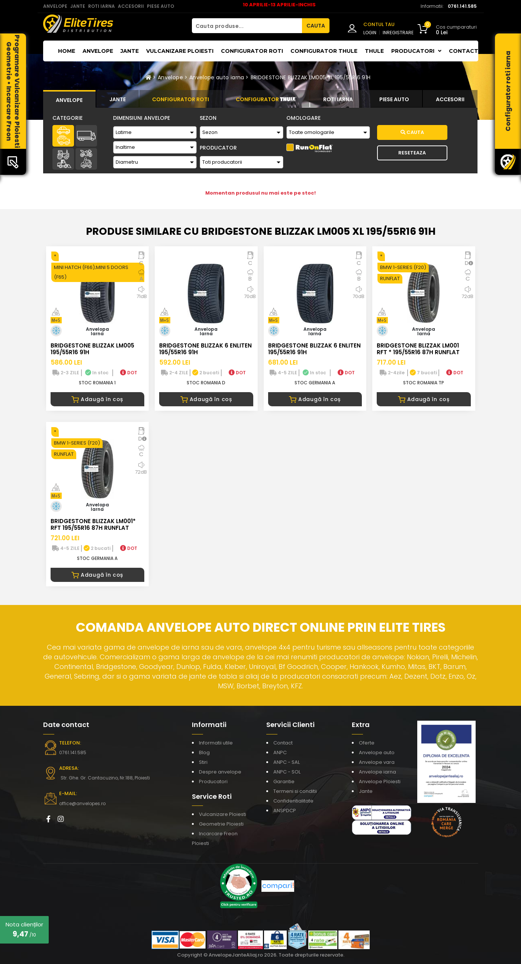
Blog (204, 752)
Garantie (284, 781)
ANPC (280, 752)
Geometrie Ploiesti (221, 823)
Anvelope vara (377, 762)
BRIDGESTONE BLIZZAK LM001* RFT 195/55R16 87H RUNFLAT (93, 524)
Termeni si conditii (295, 791)
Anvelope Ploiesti (380, 781)
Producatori (213, 781)
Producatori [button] (416, 51)
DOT (128, 372)
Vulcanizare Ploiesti (179, 51)
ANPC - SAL (286, 762)
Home (66, 51)
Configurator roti (252, 51)
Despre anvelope (220, 771)
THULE (374, 51)
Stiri (203, 762)
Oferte (366, 742)
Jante (129, 51)
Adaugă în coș (97, 399)
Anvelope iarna (377, 771)
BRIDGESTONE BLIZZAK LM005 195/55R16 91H (92, 349)
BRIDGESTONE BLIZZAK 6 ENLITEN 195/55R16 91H (205, 349)
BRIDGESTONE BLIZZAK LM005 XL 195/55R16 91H (311, 77)
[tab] (69, 99)
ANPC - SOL (286, 771)
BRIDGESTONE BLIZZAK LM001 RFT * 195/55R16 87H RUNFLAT (418, 349)
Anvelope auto (377, 752)
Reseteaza (412, 152)
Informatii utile (216, 742)
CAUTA (315, 25)
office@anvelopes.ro (82, 803)
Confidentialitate (293, 800)
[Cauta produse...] (247, 25)
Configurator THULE (323, 51)
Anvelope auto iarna (216, 77)
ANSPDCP (284, 810)
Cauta (412, 132)
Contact (463, 51)
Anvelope (98, 51)
